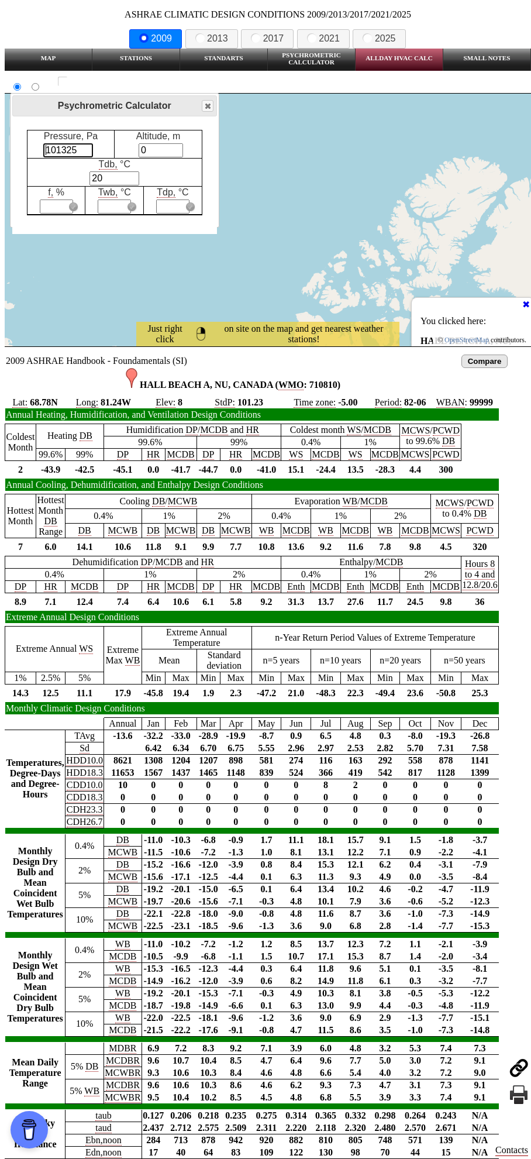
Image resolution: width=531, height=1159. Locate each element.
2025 (379, 38)
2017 (267, 38)
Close (207, 106)
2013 (211, 38)
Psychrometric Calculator (311, 58)
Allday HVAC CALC (399, 57)
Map (48, 57)
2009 (155, 38)
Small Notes (487, 57)
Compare (485, 361)
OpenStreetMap (466, 340)
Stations (136, 57)
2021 (323, 38)
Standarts (223, 57)
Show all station (97, 82)
